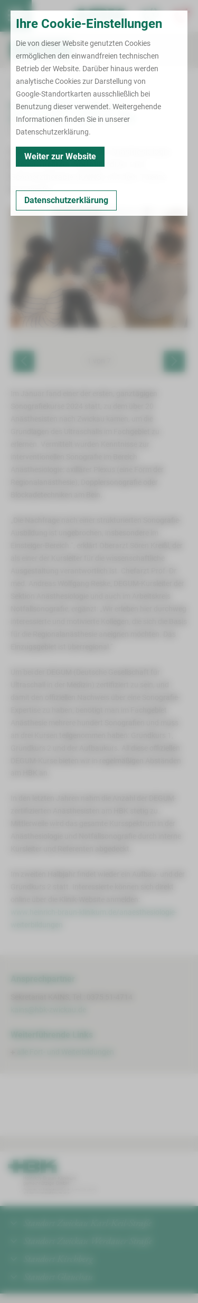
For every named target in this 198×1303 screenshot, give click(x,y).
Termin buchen (47, 16)
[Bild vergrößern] (99, 267)
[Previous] (23, 361)
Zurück (25, 84)
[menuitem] (16, 16)
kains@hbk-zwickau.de (48, 1009)
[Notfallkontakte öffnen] (182, 16)
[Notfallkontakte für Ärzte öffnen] (150, 16)
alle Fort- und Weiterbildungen (65, 1052)
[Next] (174, 361)
